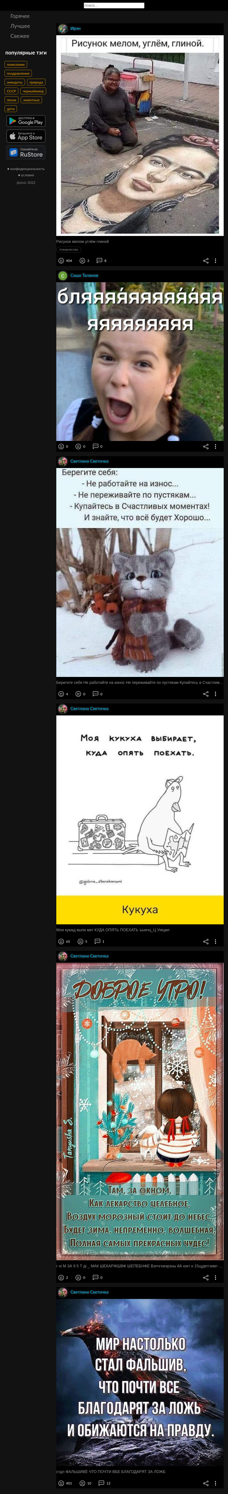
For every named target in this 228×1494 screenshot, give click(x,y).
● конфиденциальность (26, 169)
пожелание (16, 64)
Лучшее (20, 25)
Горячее (20, 16)
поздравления (18, 73)
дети (11, 109)
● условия (26, 175)
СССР (11, 91)
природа (36, 82)
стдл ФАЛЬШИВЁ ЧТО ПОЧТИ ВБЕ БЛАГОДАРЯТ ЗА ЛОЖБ (110, 1472)
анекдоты (15, 82)
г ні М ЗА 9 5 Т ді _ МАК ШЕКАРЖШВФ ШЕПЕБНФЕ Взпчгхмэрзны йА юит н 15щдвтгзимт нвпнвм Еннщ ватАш (140, 1266)
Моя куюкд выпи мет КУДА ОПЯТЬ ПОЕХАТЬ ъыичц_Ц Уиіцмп (113, 930)
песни (11, 100)
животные (31, 100)
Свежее (19, 35)
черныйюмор (33, 91)
